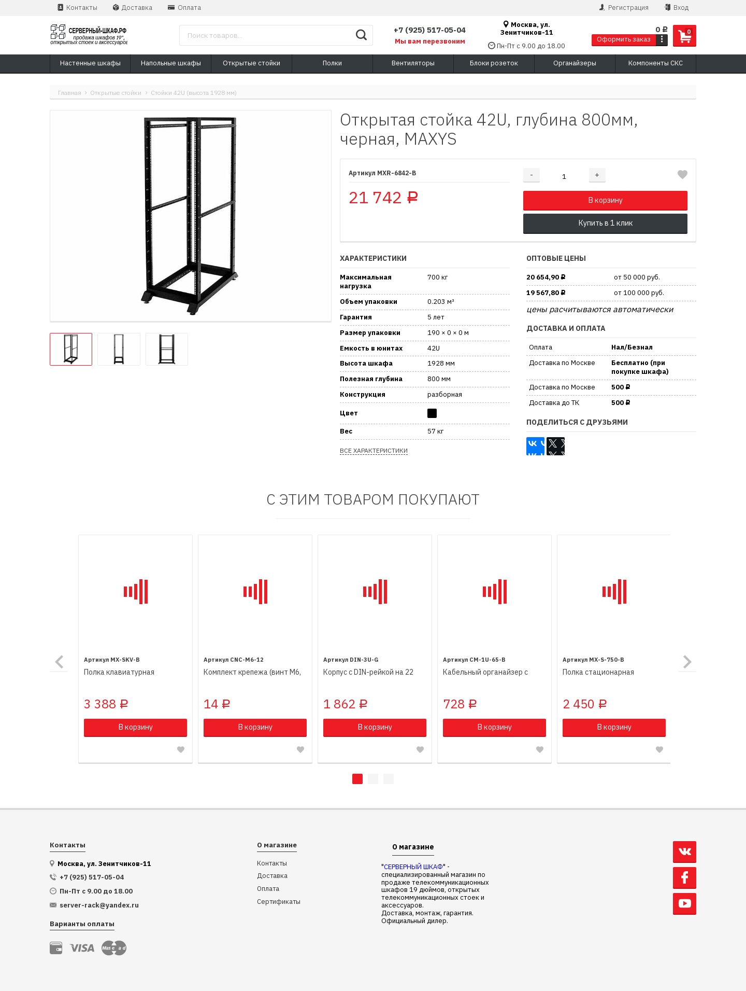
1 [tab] (357, 778)
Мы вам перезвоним (430, 42)
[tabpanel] (135, 649)
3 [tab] (388, 778)
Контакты (77, 7)
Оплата (184, 7)
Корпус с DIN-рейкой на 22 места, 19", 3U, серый (368, 671)
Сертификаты (278, 901)
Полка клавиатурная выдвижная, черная (119, 671)
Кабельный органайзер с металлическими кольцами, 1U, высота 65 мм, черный (489, 671)
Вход (676, 7)
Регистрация (624, 7)
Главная (69, 92)
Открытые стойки (115, 92)
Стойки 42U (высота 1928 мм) (194, 92)
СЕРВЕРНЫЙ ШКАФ (413, 866)
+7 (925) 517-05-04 (430, 29)
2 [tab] (373, 778)
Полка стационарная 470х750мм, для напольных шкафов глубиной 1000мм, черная (607, 671)
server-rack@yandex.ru (99, 905)
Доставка (132, 7)
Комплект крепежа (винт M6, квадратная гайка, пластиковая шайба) (252, 671)
